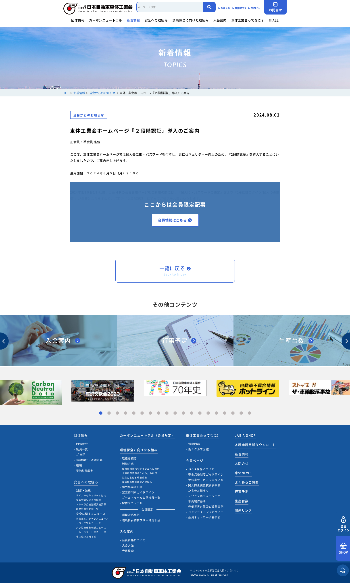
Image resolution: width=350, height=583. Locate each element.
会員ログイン (343, 524)
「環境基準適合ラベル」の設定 (139, 473)
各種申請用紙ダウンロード (255, 444)
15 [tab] (216, 413)
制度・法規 (83, 491)
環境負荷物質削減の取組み (137, 482)
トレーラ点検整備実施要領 (91, 504)
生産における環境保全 (134, 477)
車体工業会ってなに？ (247, 20)
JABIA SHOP (245, 435)
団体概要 (82, 444)
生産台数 (242, 501)
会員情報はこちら (175, 220)
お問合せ (275, 7)
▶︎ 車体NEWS (239, 8)
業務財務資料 (85, 471)
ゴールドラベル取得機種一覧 (141, 498)
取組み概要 (129, 458)
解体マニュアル (132, 503)
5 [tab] (134, 413)
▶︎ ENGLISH (254, 8)
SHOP (343, 549)
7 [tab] (150, 413)
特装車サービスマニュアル (205, 480)
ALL (274, 20)
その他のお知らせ (86, 536)
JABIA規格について (201, 469)
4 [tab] (125, 413)
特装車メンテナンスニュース (92, 518)
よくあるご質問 (247, 482)
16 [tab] (225, 413)
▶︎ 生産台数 (224, 8)
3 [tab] (117, 413)
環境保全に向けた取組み (190, 20)
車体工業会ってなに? (202, 435)
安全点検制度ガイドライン (205, 475)
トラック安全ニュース (88, 523)
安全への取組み (156, 20)
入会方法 (128, 545)
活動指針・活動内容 (89, 460)
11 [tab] (183, 413)
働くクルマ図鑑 (198, 449)
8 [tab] (158, 413)
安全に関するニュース (91, 514)
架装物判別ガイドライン (138, 492)
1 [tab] (101, 413)
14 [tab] (208, 413)
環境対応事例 (131, 515)
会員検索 (128, 551)
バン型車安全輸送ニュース (91, 527)
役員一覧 (82, 449)
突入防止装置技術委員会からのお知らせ (204, 488)
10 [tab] (175, 413)
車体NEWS (243, 473)
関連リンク (243, 510)
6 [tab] (142, 413)
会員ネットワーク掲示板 (204, 517)
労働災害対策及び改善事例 (205, 507)
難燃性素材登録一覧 (87, 508)
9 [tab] (167, 413)
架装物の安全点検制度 (88, 500)
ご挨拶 (80, 455)
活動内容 (128, 464)
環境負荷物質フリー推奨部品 (141, 520)
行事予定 (242, 491)
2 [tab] (109, 413)
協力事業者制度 (132, 487)
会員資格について (134, 540)
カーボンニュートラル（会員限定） (147, 435)
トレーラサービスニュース (91, 532)
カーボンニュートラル (105, 20)
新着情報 (133, 20)
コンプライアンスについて (205, 512)
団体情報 (77, 20)
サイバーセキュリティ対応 (91, 495)
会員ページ (194, 460)
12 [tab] (192, 413)
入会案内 (220, 20)
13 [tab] (200, 413)
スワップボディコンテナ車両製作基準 (204, 498)
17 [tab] (233, 413)
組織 (79, 465)
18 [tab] (241, 413)
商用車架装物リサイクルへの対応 (141, 468)
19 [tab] (249, 413)
